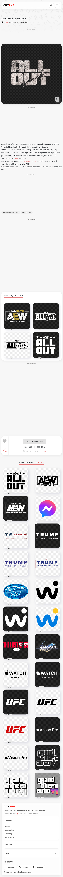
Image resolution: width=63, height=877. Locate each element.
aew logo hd (26, 212)
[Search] (51, 5)
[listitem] (10, 867)
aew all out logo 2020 (10, 212)
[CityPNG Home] (8, 5)
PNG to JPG (9, 837)
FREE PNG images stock (27, 161)
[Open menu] (57, 5)
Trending (8, 834)
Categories (9, 830)
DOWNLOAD (35, 441)
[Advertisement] (31, 36)
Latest (7, 827)
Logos (17, 158)
